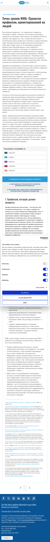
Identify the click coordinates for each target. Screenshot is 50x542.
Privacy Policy (11, 520)
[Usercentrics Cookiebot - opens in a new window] (40, 238)
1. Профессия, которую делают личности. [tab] (25, 179)
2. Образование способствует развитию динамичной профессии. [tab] (24, 184)
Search (48, 3)
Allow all (25, 292)
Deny (25, 302)
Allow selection (25, 297)
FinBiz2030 (14, 434)
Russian (10, 166)
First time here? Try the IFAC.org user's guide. (16, 511)
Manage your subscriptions (9, 507)
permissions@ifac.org (29, 520)
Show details (40, 287)
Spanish (10, 170)
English (10, 153)
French (10, 162)
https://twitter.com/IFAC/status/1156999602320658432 (20, 476)
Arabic (9, 157)
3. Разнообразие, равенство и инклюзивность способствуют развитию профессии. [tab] (25, 190)
